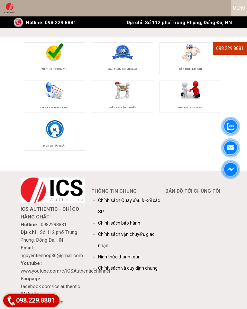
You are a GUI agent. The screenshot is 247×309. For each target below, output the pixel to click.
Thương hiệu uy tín (54, 69)
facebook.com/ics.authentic (50, 286)
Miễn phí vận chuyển (122, 107)
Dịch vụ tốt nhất (54, 145)
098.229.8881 (230, 48)
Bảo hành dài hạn (190, 69)
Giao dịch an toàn (190, 107)
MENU (239, 8)
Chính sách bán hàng (54, 107)
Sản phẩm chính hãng (122, 69)
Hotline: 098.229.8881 (51, 22)
